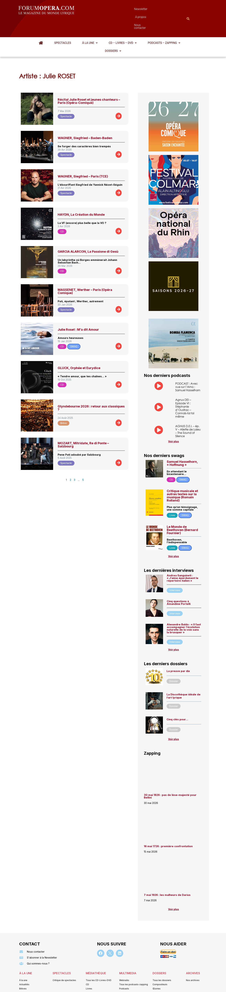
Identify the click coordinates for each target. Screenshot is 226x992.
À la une (89, 25)
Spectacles (63, 25)
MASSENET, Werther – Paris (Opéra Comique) (85, 274)
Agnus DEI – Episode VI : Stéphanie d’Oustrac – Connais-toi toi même (184, 391)
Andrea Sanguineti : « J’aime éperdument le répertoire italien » (182, 561)
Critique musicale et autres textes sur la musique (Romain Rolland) (182, 478)
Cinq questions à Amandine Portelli (179, 586)
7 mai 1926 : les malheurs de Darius (167, 878)
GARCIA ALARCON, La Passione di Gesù (88, 234)
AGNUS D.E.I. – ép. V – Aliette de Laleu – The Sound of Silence (188, 414)
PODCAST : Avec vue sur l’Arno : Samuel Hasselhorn (187, 370)
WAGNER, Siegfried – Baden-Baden (85, 121)
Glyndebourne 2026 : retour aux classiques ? (91, 390)
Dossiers (113, 33)
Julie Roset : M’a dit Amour (78, 312)
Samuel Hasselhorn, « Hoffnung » (182, 446)
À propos (128, 10)
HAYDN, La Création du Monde (81, 197)
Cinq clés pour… (177, 702)
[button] (89, 26)
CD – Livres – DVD (122, 25)
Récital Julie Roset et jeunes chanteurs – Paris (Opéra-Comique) (89, 84)
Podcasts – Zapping (163, 25)
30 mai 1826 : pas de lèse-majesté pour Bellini (170, 779)
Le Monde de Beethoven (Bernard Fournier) (182, 513)
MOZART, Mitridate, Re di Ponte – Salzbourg (83, 427)
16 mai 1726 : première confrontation (168, 829)
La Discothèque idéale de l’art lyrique (183, 679)
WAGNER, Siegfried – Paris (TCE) (83, 159)
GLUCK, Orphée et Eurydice (79, 351)
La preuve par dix (178, 654)
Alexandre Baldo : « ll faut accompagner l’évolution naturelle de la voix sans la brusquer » (184, 611)
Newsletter (107, 10)
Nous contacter (152, 10)
